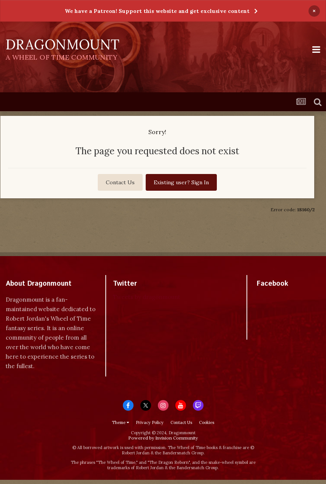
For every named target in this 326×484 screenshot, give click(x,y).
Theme (120, 422)
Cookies (206, 422)
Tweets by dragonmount (146, 297)
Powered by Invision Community (163, 438)
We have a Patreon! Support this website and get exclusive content (157, 11)
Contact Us (120, 182)
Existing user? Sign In (181, 182)
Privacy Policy (150, 422)
